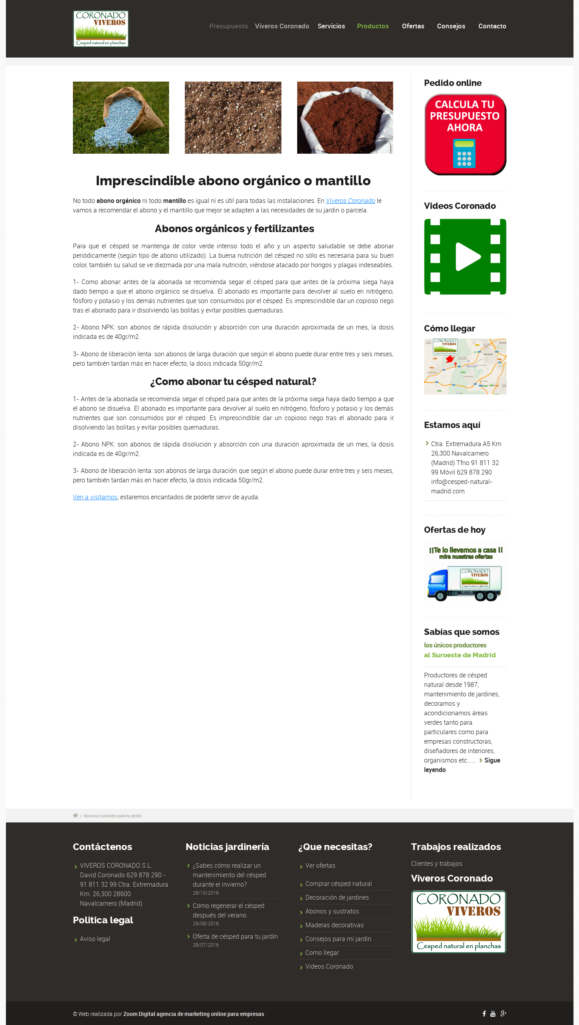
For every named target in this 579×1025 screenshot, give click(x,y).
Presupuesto (232, 25)
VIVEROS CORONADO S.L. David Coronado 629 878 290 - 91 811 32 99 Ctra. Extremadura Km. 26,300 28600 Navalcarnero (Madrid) (124, 884)
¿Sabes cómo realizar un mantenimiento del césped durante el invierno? (229, 875)
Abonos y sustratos (332, 911)
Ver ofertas (320, 865)
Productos (374, 25)
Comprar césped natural (338, 883)
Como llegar (322, 952)
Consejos (451, 25)
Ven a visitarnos (95, 497)
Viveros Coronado (288, 25)
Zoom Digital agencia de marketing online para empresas (193, 1014)
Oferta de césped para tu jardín (235, 936)
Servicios (336, 25)
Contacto (492, 25)
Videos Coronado (329, 966)
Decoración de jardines (337, 897)
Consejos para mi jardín (338, 938)
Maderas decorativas (334, 925)
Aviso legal (95, 938)
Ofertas (413, 25)
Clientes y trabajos (436, 863)
